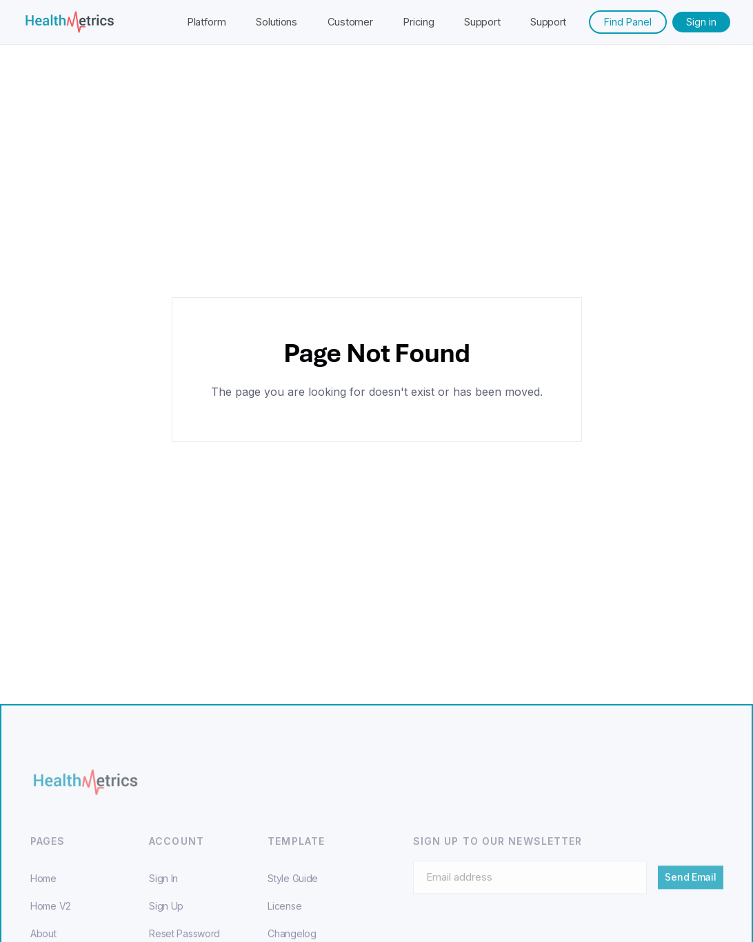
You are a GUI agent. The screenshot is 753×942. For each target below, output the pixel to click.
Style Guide (293, 888)
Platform (206, 21)
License (284, 916)
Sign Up (166, 916)
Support (482, 21)
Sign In (163, 888)
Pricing (418, 21)
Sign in (701, 22)
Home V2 (50, 916)
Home (43, 888)
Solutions (276, 21)
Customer (350, 21)
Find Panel (628, 22)
